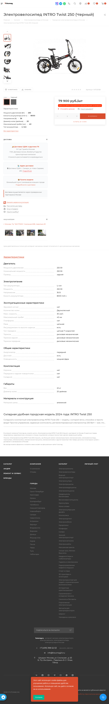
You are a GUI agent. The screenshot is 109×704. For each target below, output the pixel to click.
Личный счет (91, 464)
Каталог (8, 464)
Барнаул (33, 524)
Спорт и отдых (64, 571)
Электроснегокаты (66, 541)
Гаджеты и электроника (68, 562)
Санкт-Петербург (37, 491)
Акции (7, 469)
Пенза (32, 544)
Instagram (48, 675)
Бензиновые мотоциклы (68, 500)
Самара (33, 515)
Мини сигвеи (64, 506)
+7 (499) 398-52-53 (48, 648)
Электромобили (65, 522)
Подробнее (27, 171)
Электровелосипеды (67, 472)
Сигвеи (62, 532)
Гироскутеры (64, 503)
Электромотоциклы (66, 491)
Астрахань (34, 521)
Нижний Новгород (37, 508)
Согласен (38, 697)
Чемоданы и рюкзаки (67, 617)
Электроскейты (65, 544)
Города (34, 483)
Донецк (33, 534)
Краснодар (34, 495)
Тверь (32, 548)
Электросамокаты (66, 469)
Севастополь (35, 518)
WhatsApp (66, 675)
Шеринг (62, 614)
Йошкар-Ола (35, 538)
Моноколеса (64, 515)
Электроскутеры (65, 481)
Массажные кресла (66, 547)
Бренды (8, 478)
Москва (33, 488)
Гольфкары (63, 528)
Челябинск (34, 505)
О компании (35, 469)
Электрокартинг (65, 519)
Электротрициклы (66, 484)
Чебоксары (34, 554)
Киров (32, 541)
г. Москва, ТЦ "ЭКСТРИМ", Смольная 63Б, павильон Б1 (25, 224)
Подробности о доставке (25, 185)
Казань (33, 498)
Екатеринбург (35, 501)
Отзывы (33, 472)
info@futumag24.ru (56, 653)
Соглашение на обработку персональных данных (83, 694)
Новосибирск (35, 511)
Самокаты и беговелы (67, 599)
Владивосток (35, 528)
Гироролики (63, 525)
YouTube (60, 675)
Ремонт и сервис (12, 473)
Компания (35, 464)
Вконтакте (36, 675)
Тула (32, 551)
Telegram (54, 675)
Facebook (42, 675)
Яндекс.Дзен (72, 675)
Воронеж (33, 531)
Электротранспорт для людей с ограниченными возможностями (69, 582)
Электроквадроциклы (67, 487)
